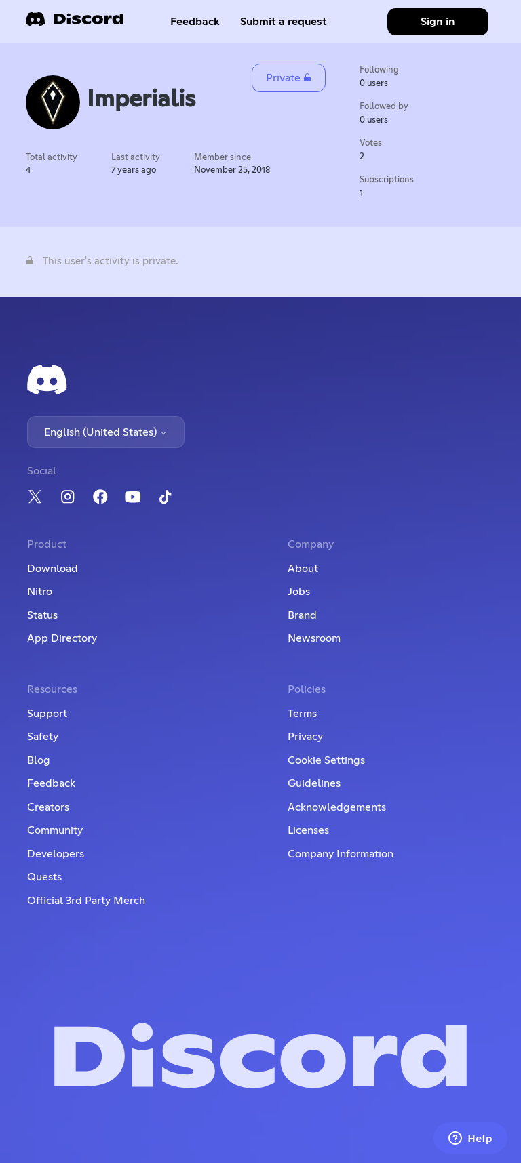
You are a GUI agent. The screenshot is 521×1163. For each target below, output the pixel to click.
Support (47, 713)
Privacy (305, 736)
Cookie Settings (326, 760)
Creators (48, 807)
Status (42, 615)
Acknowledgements (337, 807)
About (303, 568)
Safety (42, 736)
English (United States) (106, 432)
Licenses (308, 830)
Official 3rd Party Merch (86, 900)
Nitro (39, 591)
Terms (302, 713)
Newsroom (314, 638)
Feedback (195, 21)
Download (52, 568)
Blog (38, 760)
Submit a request (283, 21)
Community (55, 830)
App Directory (62, 638)
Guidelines (314, 783)
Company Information (340, 854)
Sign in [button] (438, 21)
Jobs (299, 591)
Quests (44, 877)
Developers (55, 854)
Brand (302, 615)
